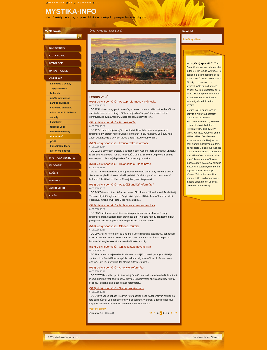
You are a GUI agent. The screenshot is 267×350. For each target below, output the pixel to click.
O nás (53, 195)
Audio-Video (57, 188)
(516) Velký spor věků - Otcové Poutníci (114, 226)
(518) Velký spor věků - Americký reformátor (116, 267)
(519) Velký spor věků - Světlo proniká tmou (116, 288)
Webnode (215, 337)
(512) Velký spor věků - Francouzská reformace (119, 143)
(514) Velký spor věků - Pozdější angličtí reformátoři (121, 184)
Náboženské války (60, 131)
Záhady (54, 117)
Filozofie (55, 165)
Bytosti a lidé (58, 70)
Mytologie (56, 63)
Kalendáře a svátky (60, 83)
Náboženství (57, 48)
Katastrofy (56, 122)
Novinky (54, 180)
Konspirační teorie (60, 146)
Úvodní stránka (56, 2)
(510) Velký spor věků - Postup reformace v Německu (122, 101)
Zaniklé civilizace (59, 102)
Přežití (53, 141)
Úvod (92, 30)
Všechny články (97, 308)
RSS (97, 2)
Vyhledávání (53, 30)
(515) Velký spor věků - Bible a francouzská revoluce (122, 205)
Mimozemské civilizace (63, 112)
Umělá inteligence (60, 98)
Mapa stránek (84, 2)
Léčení (53, 172)
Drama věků (56, 136)
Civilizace (102, 30)
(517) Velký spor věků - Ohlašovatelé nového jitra (120, 246)
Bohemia (55, 93)
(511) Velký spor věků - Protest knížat (112, 122)
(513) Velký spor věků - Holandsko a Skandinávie (120, 163)
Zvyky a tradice (58, 88)
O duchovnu (57, 55)
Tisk (70, 2)
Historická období (60, 150)
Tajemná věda (57, 126)
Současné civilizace (61, 107)
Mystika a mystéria (62, 157)
